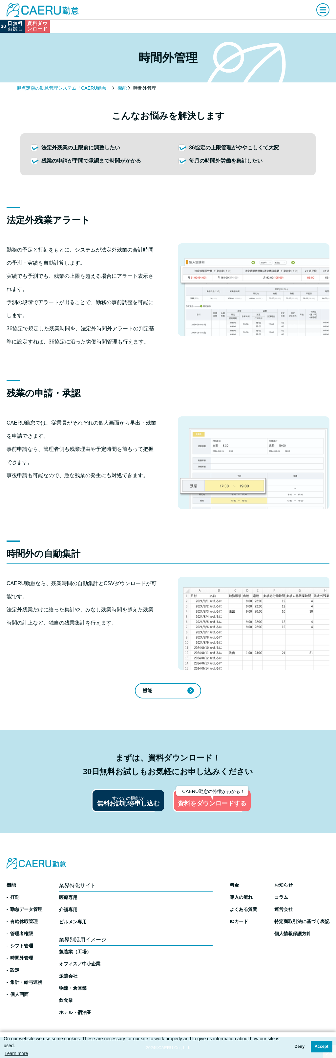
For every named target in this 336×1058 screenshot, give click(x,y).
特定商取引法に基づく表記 (301, 921)
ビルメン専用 (73, 921)
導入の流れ (241, 897)
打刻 (14, 897)
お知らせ (283, 885)
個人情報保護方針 (292, 933)
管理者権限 (21, 933)
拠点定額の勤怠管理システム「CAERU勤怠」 (64, 88)
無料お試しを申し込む (100, 806)
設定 (14, 970)
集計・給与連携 (26, 982)
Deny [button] (299, 1046)
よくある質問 (243, 909)
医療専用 (68, 897)
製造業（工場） (75, 951)
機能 (122, 88)
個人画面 (19, 994)
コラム (281, 897)
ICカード (239, 921)
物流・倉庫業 (73, 988)
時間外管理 (21, 957)
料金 (234, 885)
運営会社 (283, 909)
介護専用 (68, 909)
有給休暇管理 (24, 921)
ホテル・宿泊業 (75, 1012)
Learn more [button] (16, 1053)
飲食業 (66, 1000)
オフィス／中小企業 (79, 963)
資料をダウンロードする (236, 803)
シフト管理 (21, 945)
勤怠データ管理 (26, 909)
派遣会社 (68, 976)
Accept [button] (321, 1046)
